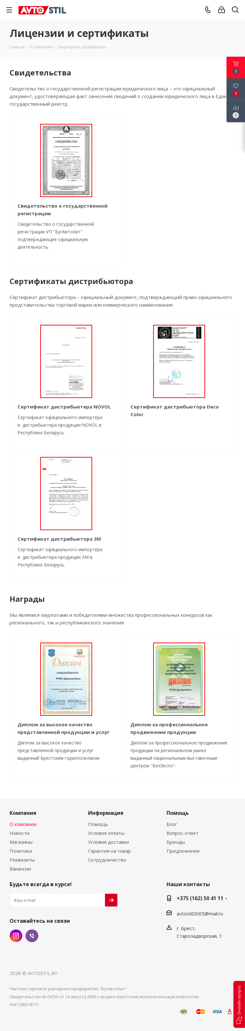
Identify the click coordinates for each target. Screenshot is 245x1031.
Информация (105, 812)
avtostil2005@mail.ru (200, 913)
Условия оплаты (106, 833)
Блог (172, 824)
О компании (23, 824)
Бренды (176, 842)
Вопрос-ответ (182, 833)
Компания (23, 812)
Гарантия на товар (109, 851)
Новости (19, 833)
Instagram (16, 935)
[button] (239, 1004)
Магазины (21, 842)
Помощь (98, 824)
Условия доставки (108, 842)
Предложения (183, 851)
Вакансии (20, 868)
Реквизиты (22, 860)
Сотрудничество (107, 860)
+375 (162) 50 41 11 (200, 898)
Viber (32, 935)
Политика (21, 851)
